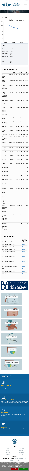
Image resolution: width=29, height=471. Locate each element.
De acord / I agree (23, 468)
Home (2, 14)
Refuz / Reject (15, 468)
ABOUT (7, 450)
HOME (8, 448)
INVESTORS (21, 450)
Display (23, 244)
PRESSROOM (21, 448)
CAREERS (8, 454)
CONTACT (21, 454)
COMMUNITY (21, 452)
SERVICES (8, 452)
